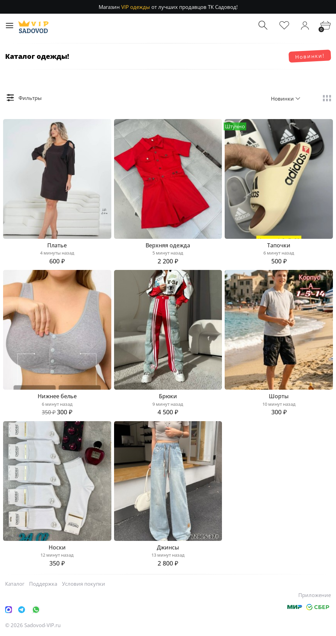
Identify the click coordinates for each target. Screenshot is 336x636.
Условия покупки (83, 583)
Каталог (14, 583)
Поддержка (43, 583)
